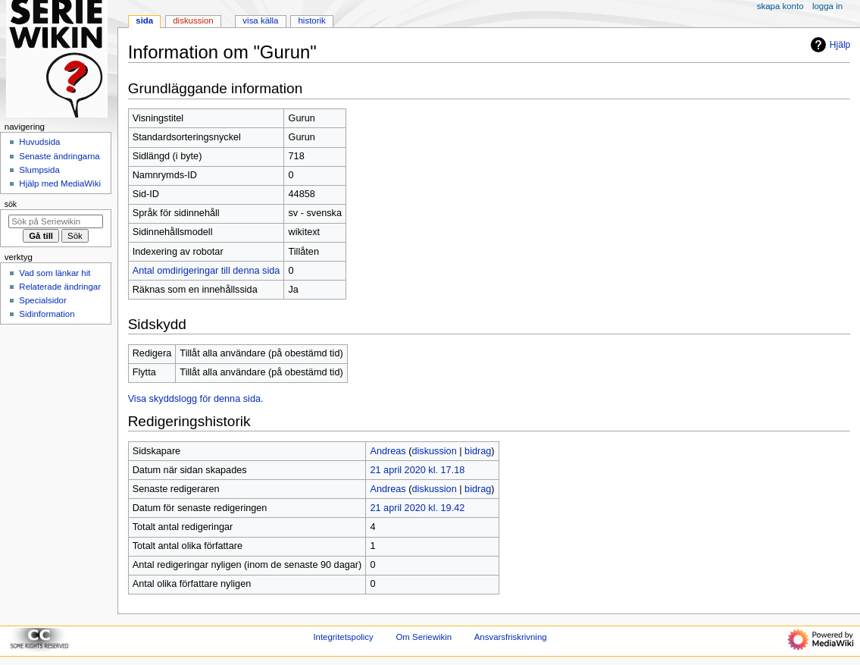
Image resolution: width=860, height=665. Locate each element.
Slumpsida (39, 169)
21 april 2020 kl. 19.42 (417, 508)
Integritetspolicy (343, 636)
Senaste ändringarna (59, 156)
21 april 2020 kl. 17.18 (417, 470)
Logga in (827, 6)
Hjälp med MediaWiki (60, 183)
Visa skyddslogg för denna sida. (196, 399)
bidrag (477, 451)
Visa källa (260, 20)
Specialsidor (42, 300)
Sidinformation (46, 313)
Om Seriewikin (424, 636)
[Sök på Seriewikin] (55, 221)
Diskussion (193, 20)
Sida (144, 20)
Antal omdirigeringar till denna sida (206, 270)
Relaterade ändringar (60, 286)
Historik (312, 20)
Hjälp (828, 44)
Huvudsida (39, 141)
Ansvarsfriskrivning (510, 636)
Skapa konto (780, 6)
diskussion (433, 451)
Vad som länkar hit (54, 273)
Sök (11, 204)
